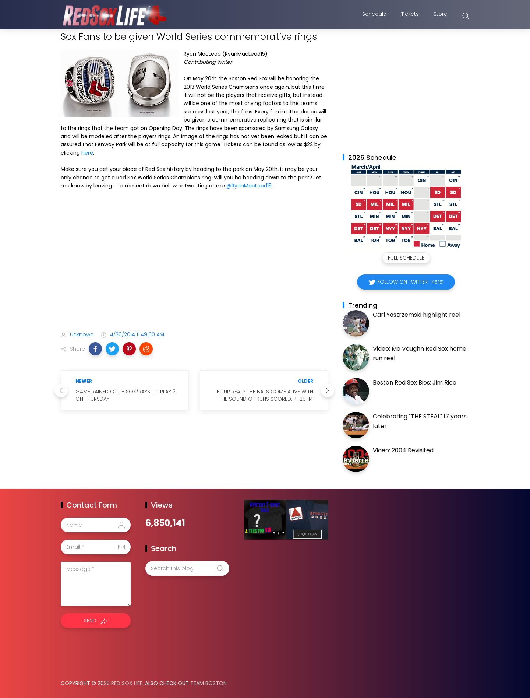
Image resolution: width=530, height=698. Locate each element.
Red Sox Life (126, 683)
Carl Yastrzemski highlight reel (416, 315)
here (87, 153)
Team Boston (208, 683)
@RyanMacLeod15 (249, 185)
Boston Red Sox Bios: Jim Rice (414, 382)
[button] (95, 348)
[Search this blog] (187, 568)
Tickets (410, 16)
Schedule (374, 16)
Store (440, 16)
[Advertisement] (194, 267)
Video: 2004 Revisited (403, 450)
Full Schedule (406, 258)
